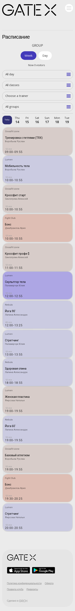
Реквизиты (32, 589)
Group (37, 45)
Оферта (49, 583)
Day (45, 55)
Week (28, 55)
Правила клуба (15, 589)
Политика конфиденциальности (24, 583)
